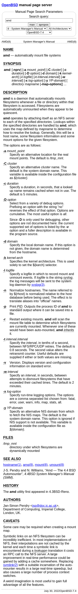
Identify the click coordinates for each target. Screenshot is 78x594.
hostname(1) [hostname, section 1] (12, 464)
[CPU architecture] (59, 29)
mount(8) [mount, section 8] (41, 464)
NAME (8, 49)
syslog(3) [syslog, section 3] (37, 284)
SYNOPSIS (12, 64)
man (32, 24)
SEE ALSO (12, 459)
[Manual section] (27, 29)
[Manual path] (39, 32)
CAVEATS (11, 521)
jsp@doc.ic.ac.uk (44, 505)
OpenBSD (10, 5)
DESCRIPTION (15, 92)
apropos (43, 24)
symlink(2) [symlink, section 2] (10, 565)
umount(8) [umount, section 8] (56, 464)
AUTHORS (12, 500)
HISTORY (11, 486)
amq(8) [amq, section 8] (28, 464)
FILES (8, 438)
